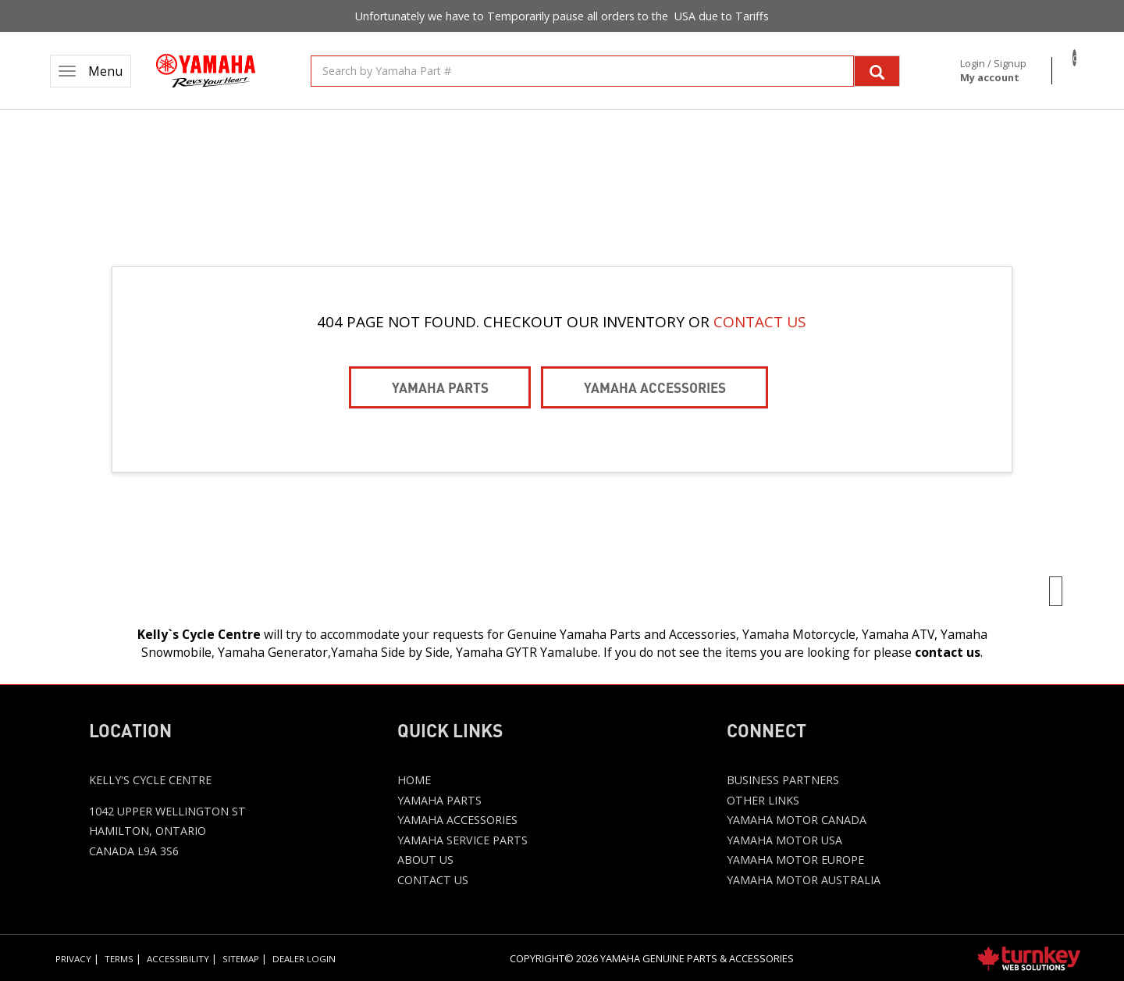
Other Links (763, 800)
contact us (947, 652)
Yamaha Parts (440, 387)
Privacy (73, 959)
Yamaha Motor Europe (795, 859)
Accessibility (178, 959)
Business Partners (783, 779)
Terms (119, 959)
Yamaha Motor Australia (803, 879)
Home (414, 779)
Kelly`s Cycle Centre (199, 634)
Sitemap (240, 959)
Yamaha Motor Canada (796, 819)
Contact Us (432, 879)
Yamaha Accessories (655, 387)
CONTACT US (759, 322)
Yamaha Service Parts (462, 840)
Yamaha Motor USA (784, 840)
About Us (425, 859)
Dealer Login (304, 959)
